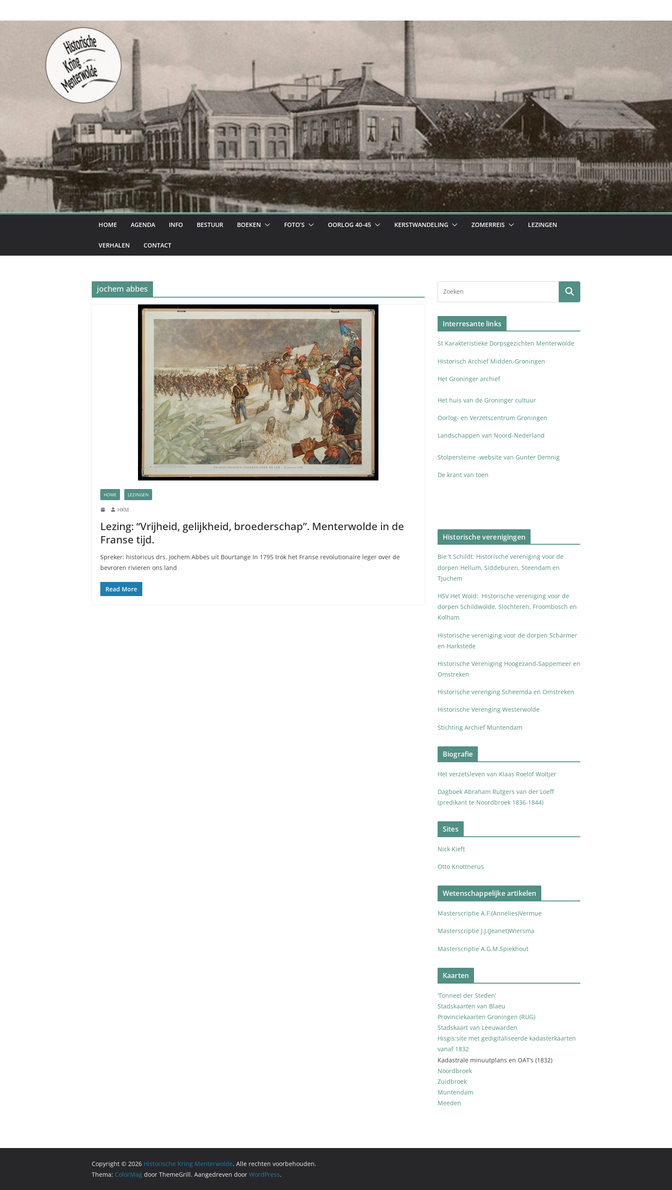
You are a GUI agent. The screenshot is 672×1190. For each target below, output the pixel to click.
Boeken (249, 225)
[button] (265, 225)
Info (176, 225)
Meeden (450, 1103)
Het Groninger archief (469, 379)
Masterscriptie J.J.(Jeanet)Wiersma (486, 931)
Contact (157, 245)
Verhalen (114, 245)
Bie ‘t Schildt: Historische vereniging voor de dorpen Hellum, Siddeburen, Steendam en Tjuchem (501, 567)
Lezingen (542, 225)
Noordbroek (455, 1071)
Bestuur (210, 225)
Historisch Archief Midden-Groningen (492, 361)
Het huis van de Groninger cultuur (487, 400)
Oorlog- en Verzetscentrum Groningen (492, 418)
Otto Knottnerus (461, 866)
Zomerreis (488, 225)
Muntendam (455, 1092)
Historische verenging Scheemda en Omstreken (506, 692)
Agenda (143, 225)
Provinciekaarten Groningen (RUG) (486, 1017)
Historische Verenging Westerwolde (489, 709)
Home (108, 225)
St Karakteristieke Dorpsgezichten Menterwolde (507, 343)
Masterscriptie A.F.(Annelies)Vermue (490, 913)
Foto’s (294, 225)
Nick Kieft (451, 849)
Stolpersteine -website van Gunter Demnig (499, 457)
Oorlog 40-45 (349, 225)
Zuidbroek (452, 1081)
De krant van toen (464, 475)
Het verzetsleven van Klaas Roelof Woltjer (497, 774)
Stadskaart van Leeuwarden (477, 1027)
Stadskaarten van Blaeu (471, 1006)
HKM (123, 509)
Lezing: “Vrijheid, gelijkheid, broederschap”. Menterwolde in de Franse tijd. (252, 532)
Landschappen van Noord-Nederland (491, 435)
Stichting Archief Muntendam (480, 727)
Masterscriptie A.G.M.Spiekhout (483, 949)
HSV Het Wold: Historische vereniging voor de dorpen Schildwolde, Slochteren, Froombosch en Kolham (507, 606)
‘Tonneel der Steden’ (467, 995)
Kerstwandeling (421, 225)
